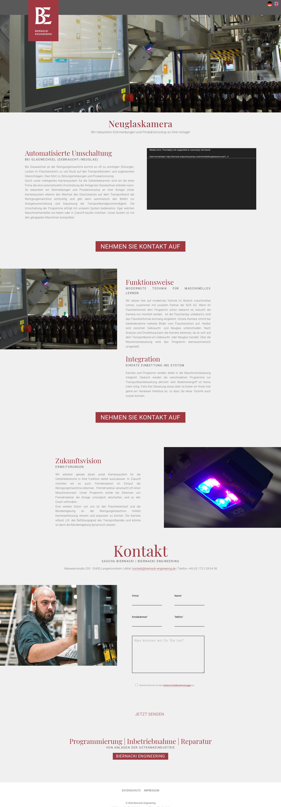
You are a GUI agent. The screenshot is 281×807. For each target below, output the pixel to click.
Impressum (152, 791)
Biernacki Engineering (46, 24)
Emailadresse (140, 618)
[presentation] (159, 702)
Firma (135, 596)
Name (178, 596)
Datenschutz (130, 791)
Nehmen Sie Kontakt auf (140, 246)
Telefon (178, 618)
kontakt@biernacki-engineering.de (154, 569)
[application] (201, 179)
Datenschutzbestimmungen (177, 686)
